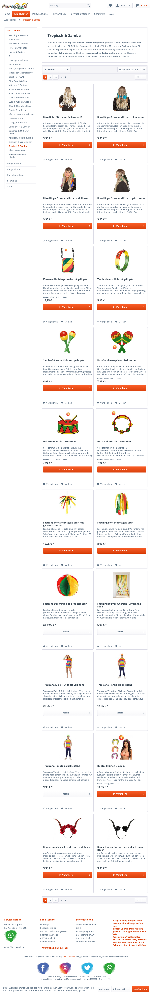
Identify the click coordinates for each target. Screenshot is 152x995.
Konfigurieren (140, 989)
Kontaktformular (48, 928)
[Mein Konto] (124, 5)
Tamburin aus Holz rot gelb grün (115, 279)
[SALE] (111, 14)
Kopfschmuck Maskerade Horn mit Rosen (67, 847)
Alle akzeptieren (121, 989)
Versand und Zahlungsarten (53, 931)
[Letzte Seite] (56, 77)
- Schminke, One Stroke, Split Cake (129, 945)
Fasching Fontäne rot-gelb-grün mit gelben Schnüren (63, 524)
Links (78, 928)
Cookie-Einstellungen (86, 924)
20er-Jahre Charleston (19, 93)
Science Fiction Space (19, 89)
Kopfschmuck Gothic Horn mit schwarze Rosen (120, 848)
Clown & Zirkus (16, 118)
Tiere (11, 56)
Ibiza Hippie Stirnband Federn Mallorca (65, 198)
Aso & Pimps (15, 64)
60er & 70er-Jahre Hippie (21, 101)
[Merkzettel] (110, 5)
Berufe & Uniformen (18, 110)
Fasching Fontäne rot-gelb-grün (115, 522)
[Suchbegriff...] (70, 5)
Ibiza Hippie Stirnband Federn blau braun (121, 117)
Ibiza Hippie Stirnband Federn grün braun (121, 198)
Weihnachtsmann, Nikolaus (17, 155)
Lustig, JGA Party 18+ (19, 122)
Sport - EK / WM (16, 77)
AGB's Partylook (47, 938)
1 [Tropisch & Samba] (45, 77)
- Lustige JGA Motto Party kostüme (129, 939)
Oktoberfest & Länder (19, 126)
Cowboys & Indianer (18, 60)
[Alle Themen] (21, 14)
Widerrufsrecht (47, 941)
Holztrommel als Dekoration (59, 441)
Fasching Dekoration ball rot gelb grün (65, 603)
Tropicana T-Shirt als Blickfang (114, 684)
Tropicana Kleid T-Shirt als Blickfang (63, 684)
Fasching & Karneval (18, 35)
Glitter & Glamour (17, 150)
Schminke (12, 180)
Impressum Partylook (86, 941)
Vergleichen (50, 159)
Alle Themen (13, 30)
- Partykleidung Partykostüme (127, 920)
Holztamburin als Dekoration (114, 441)
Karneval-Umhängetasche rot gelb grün (65, 279)
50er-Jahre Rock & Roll (19, 97)
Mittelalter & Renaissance (21, 72)
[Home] (6, 14)
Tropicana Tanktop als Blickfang (61, 765)
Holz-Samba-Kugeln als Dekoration (117, 360)
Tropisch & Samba (18, 146)
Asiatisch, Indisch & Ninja (21, 137)
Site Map (44, 924)
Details (76, 631)
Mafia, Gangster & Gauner (21, 68)
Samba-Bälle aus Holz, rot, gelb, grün (64, 360)
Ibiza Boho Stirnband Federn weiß (62, 117)
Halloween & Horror (18, 43)
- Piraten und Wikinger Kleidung (127, 928)
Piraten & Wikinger (18, 47)
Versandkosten (69, 956)
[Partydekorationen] (80, 14)
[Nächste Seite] (50, 77)
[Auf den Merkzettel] (66, 159)
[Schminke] (99, 14)
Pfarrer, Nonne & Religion (21, 114)
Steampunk (14, 39)
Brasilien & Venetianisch (20, 142)
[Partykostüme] (40, 14)
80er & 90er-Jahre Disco (20, 106)
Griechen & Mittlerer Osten (19, 132)
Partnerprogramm (85, 931)
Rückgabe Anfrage (49, 934)
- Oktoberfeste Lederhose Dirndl (128, 942)
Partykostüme (14, 163)
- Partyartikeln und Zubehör (54, 947)
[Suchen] (88, 5)
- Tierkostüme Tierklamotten (126, 937)
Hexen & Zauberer (17, 52)
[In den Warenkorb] (67, 145)
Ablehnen (104, 989)
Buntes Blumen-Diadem (111, 765)
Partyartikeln (13, 169)
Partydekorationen (16, 175)
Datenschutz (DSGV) (85, 934)
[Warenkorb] (142, 5)
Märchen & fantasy (18, 85)
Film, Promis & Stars (18, 81)
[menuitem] (70, 5)
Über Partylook (83, 938)
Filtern (50, 69)
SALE (9, 186)
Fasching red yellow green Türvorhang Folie (119, 605)
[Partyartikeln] (59, 14)
